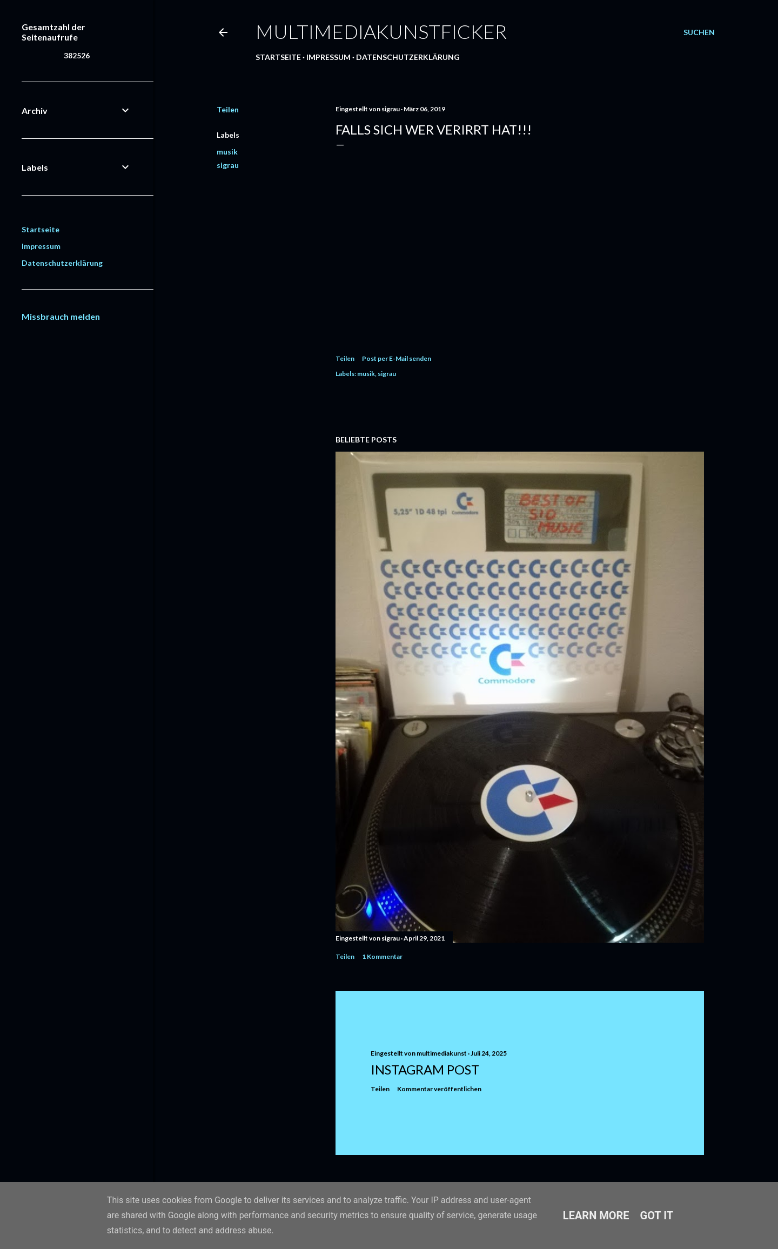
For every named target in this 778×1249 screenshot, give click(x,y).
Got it (657, 1215)
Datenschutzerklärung (408, 57)
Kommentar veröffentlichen (439, 1089)
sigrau (228, 165)
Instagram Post (425, 1069)
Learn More (596, 1215)
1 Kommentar (382, 956)
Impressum (328, 57)
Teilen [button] (228, 109)
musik (227, 151)
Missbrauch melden (61, 316)
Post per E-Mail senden (396, 358)
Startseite (278, 57)
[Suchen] (699, 32)
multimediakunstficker (381, 31)
